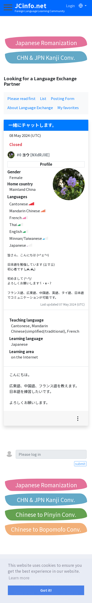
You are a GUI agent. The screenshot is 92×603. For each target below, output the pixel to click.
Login (70, 5)
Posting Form (62, 98)
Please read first (21, 98)
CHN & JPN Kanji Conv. (46, 57)
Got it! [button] (46, 590)
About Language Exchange (30, 107)
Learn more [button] (19, 578)
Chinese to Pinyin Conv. (46, 514)
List (43, 98)
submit (80, 463)
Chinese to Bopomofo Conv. (46, 529)
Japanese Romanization (46, 43)
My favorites (68, 107)
